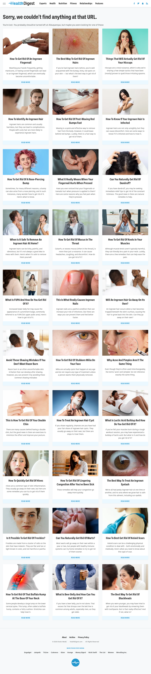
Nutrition (63, 3)
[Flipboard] (138, 4)
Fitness (73, 3)
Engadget (27, 652)
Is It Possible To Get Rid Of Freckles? (25, 538)
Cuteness (54, 652)
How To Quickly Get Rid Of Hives (25, 480)
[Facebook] (134, 4)
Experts (43, 3)
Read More (25, 82)
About (64, 637)
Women (111, 652)
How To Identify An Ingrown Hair (25, 119)
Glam (63, 652)
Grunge (70, 652)
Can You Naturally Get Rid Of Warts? (75, 538)
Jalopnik (37, 652)
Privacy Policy (83, 637)
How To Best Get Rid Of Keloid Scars (125, 538)
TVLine (45, 652)
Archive (72, 637)
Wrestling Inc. (121, 652)
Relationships (86, 3)
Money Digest (81, 652)
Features (99, 3)
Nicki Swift (92, 652)
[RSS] (147, 4)
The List (102, 652)
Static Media (62, 642)
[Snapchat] (143, 4)
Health (53, 3)
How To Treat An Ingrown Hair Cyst (75, 420)
